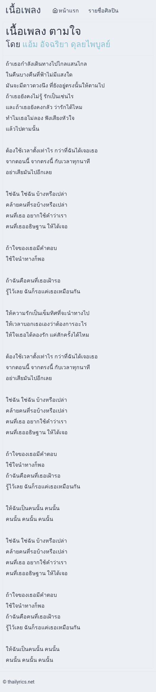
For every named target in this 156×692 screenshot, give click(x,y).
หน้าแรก (65, 10)
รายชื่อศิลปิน (103, 10)
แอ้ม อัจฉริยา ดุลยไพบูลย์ (66, 44)
